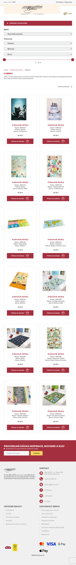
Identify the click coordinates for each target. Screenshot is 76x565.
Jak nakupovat (47, 514)
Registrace (68, 2)
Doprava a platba (47, 520)
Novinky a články (12, 517)
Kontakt (9, 520)
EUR (13, 2)
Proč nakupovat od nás (50, 510)
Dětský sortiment (16, 70)
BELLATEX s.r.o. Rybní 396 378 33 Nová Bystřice (51, 473)
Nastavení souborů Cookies (16, 524)
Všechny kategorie (18, 23)
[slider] (4, 59)
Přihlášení (60, 2)
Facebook (45, 490)
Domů (6, 70)
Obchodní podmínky (49, 517)
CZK (9, 2)
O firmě (8, 514)
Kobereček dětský (20, 125)
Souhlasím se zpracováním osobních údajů (22, 449)
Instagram (45, 495)
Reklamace (45, 524)
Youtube (44, 501)
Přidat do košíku (20, 141)
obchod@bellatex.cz (49, 484)
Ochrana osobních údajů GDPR (52, 527)
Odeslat (37, 453)
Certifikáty (10, 510)
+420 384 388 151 (48, 479)
